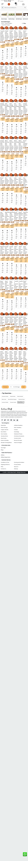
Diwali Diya (3, 425)
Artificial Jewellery (18, 425)
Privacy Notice (17, 464)
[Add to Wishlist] (3, 29)
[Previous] (5, 386)
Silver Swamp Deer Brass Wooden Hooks (25, 320)
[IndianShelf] (7, 1)
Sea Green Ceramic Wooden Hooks (7, 180)
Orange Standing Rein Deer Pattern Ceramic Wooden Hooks (25, 71)
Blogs (2, 449)
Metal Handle (20, 396)
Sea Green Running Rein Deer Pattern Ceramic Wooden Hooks (16, 72)
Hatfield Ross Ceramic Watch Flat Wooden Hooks (16, 321)
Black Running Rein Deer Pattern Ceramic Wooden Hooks (7, 145)
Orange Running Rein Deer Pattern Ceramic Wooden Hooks (25, 108)
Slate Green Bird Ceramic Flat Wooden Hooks (7, 285)
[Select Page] (11, 386)
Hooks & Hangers (18, 442)
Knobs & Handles (5, 440)
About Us (16, 466)
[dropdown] (2, 7)
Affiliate (2, 455)
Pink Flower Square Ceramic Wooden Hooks (16, 34)
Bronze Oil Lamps (18, 440)
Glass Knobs (3, 438)
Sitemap (16, 468)
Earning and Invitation (19, 462)
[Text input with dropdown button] (15, 7)
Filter (24, 23)
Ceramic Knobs (5, 396)
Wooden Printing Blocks (6, 442)
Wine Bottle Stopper (12, 399)
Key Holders (3, 431)
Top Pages (3, 447)
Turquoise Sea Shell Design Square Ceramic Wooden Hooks (2, 35)
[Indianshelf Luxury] (20, 1)
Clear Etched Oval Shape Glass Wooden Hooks (7, 355)
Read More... (21, 402)
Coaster (16, 429)
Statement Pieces (18, 433)
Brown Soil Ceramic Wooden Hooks (25, 143)
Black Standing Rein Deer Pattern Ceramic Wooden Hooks (16, 145)
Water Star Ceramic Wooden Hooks (25, 33)
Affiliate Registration (5, 457)
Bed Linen (4, 399)
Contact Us (3, 468)
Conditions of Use (5, 462)
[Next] (23, 386)
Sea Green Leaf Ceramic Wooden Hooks (7, 70)
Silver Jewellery (17, 427)
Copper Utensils (4, 429)
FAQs (2, 466)
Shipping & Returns (5, 464)
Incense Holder (5, 402)
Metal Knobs (12, 396)
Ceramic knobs (17, 438)
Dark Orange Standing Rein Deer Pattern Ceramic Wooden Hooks (7, 109)
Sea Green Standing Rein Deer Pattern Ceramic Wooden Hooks (16, 109)
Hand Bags (16, 431)
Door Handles (4, 433)
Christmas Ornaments (19, 436)
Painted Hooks (22, 399)
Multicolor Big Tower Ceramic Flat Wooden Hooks (7, 216)
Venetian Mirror (4, 436)
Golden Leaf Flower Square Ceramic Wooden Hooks (7, 35)
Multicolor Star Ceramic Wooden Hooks (7, 320)
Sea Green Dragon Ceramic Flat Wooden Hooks (25, 182)
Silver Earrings (4, 427)
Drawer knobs (13, 402)
